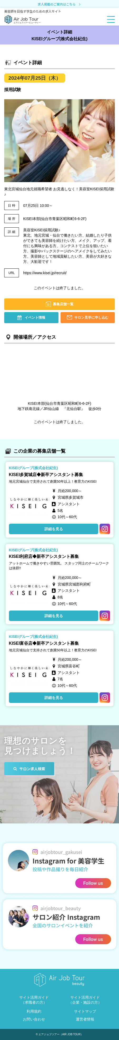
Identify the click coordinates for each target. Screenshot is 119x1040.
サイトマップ (85, 1011)
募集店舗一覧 (63, 304)
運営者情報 (85, 1019)
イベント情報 (35, 317)
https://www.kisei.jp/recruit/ (45, 273)
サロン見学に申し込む (91, 317)
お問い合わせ (34, 1019)
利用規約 (34, 1011)
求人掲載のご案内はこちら (59, 4)
